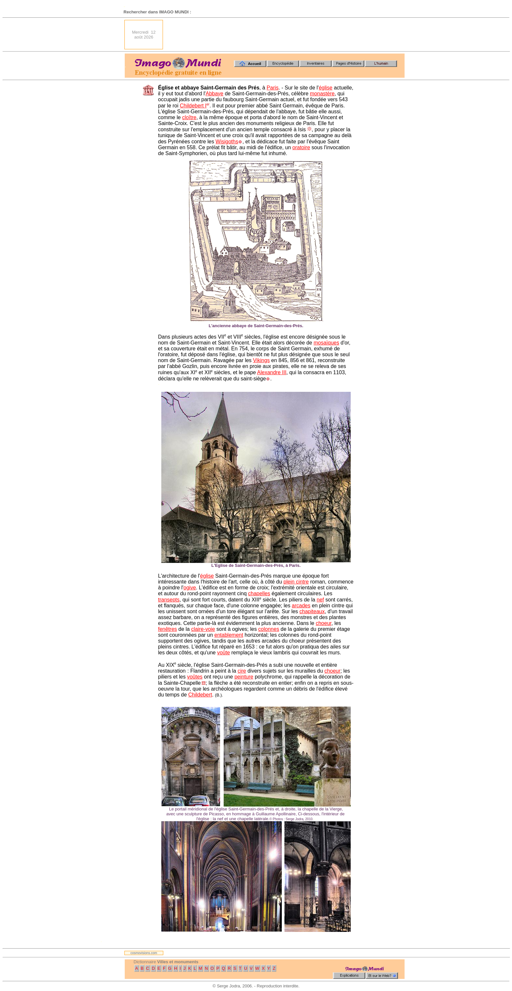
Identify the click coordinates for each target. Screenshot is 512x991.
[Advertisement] (286, 34)
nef (320, 599)
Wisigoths (227, 141)
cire (242, 671)
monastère (322, 93)
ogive (190, 587)
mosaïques (326, 342)
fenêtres (167, 629)
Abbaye (214, 93)
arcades (301, 605)
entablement (229, 635)
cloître (189, 117)
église (325, 87)
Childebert (200, 694)
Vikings (261, 360)
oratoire (301, 147)
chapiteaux (312, 611)
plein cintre (296, 581)
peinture (243, 676)
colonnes (268, 629)
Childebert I (193, 105)
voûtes (194, 676)
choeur (323, 623)
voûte (223, 652)
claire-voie (203, 629)
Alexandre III (271, 372)
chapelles (259, 593)
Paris (273, 87)
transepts (169, 599)
